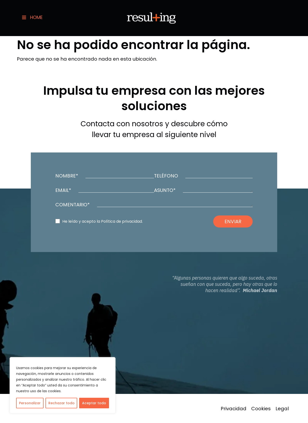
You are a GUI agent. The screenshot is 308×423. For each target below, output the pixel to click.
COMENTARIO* (72, 204)
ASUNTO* (165, 190)
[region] (63, 385)
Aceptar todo (94, 403)
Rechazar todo (61, 403)
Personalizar (30, 403)
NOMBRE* (66, 175)
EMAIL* (63, 190)
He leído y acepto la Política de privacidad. (102, 221)
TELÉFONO (166, 175)
